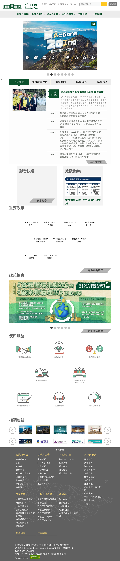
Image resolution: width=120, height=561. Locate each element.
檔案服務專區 (22, 523)
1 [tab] (51, 327)
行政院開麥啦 (44, 513)
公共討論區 (64, 506)
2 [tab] (55, 327)
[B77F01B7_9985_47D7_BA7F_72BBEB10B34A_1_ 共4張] (29, 100)
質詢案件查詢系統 (46, 477)
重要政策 (63, 466)
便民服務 (21, 494)
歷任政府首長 (22, 484)
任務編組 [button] (97, 14)
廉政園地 (88, 484)
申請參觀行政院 (23, 519)
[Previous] (26, 47)
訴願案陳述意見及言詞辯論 (25, 514)
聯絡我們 (44, 545)
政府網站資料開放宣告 (59, 545)
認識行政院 (22, 454)
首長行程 (42, 473)
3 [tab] (58, 327)
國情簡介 (88, 459)
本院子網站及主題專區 (68, 514)
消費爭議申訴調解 (24, 499)
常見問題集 (62, 4)
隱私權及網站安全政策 (27, 545)
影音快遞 (42, 503)
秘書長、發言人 (23, 473)
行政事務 (88, 493)
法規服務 (88, 463)
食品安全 (88, 473)
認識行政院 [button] (23, 14)
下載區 (87, 504)
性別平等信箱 (22, 506)
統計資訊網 (64, 510)
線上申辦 (63, 499)
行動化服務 (64, 503)
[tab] (19, 82)
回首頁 (44, 4)
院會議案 (63, 463)
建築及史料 (21, 487)
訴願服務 (88, 466)
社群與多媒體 (45, 494)
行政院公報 (43, 480)
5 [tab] (65, 327)
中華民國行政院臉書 (47, 499)
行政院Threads (44, 520)
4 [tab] (62, 327)
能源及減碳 (89, 477)
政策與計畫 (65, 454)
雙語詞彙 (42, 533)
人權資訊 (88, 480)
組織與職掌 (21, 459)
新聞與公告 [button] (37, 14)
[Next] (94, 47)
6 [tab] (69, 327)
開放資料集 (89, 500)
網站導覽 (52, 4)
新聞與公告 (44, 454)
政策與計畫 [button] (52, 14)
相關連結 (64, 494)
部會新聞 (42, 466)
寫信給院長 (21, 503)
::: (38, 4)
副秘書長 (20, 480)
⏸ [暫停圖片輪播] (93, 24)
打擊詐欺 (20, 526)
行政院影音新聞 (45, 510)
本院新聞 (42, 459)
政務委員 (20, 470)
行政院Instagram (45, 517)
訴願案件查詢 (22, 510)
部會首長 (20, 477)
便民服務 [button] (82, 14)
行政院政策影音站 (46, 506)
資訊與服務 (90, 454)
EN (75, 4)
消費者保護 (89, 470)
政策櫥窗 (63, 470)
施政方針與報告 (66, 459)
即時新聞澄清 (44, 463)
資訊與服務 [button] (67, 14)
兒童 (70, 4)
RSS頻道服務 (44, 484)
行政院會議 (43, 470)
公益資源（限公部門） (92, 488)
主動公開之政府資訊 (93, 497)
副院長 (19, 466)
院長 (18, 463)
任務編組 (21, 533)
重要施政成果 (65, 473)
